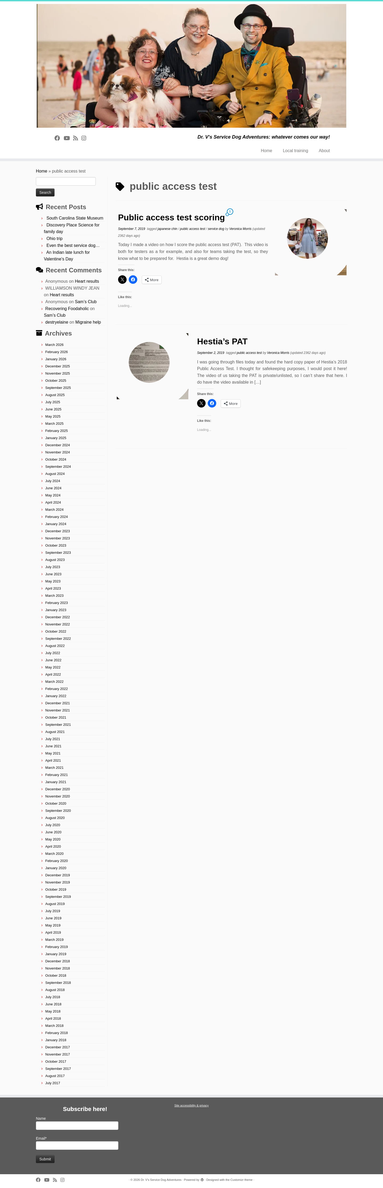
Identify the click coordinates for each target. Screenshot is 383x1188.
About (324, 150)
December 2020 (57, 789)
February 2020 (56, 861)
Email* (77, 1143)
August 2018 (55, 990)
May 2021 (52, 753)
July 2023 (52, 567)
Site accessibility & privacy (191, 1105)
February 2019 (56, 947)
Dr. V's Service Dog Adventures (161, 1179)
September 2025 (58, 388)
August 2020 (55, 818)
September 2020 (58, 811)
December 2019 (57, 875)
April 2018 (53, 1018)
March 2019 (54, 940)
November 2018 (57, 968)
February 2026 (56, 352)
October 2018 (55, 975)
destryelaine (56, 322)
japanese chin (167, 229)
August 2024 (55, 474)
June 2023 (53, 574)
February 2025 (56, 431)
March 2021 (54, 768)
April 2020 (53, 846)
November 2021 (57, 710)
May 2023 (52, 581)
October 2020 (55, 803)
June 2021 (53, 746)
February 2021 (56, 775)
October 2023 (55, 545)
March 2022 (54, 682)
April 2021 (53, 760)
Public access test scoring (171, 217)
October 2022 (55, 631)
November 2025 (57, 373)
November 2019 (57, 882)
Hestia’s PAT (222, 341)
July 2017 (52, 1083)
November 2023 (57, 538)
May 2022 (52, 667)
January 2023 (55, 610)
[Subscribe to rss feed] (77, 138)
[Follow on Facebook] (59, 138)
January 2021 (55, 782)
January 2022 (55, 696)
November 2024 (57, 452)
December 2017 (57, 1047)
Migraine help (88, 322)
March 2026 (54, 345)
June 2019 (53, 918)
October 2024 (55, 459)
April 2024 (53, 502)
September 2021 (58, 725)
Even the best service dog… (73, 245)
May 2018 (52, 1011)
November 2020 (57, 796)
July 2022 (52, 653)
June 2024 (53, 488)
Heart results (87, 281)
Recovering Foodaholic (67, 308)
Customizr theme (241, 1179)
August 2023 (55, 560)
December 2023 (57, 531)
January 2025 (55, 438)
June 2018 (53, 1004)
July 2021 (52, 739)
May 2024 (52, 495)
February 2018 (56, 1033)
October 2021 (55, 717)
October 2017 (55, 1061)
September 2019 (58, 897)
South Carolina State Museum (75, 218)
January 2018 (55, 1040)
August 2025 (55, 395)
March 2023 (54, 596)
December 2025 (57, 366)
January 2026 (55, 359)
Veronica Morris (240, 229)
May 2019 (52, 925)
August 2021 (55, 732)
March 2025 (54, 424)
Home (266, 150)
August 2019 (55, 904)
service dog (216, 229)
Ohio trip (55, 238)
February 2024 (56, 517)
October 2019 (55, 889)
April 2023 (53, 588)
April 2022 (53, 674)
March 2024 (54, 510)
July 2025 (52, 402)
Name (77, 1123)
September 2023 (58, 553)
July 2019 (52, 911)
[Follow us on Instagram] (85, 138)
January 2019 (55, 954)
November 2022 (57, 624)
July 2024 (52, 481)
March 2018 (54, 1026)
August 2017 (55, 1076)
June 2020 (53, 832)
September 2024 (58, 467)
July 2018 (52, 997)
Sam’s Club (86, 301)
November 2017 (57, 1054)
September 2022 (58, 639)
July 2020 (52, 825)
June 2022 (53, 660)
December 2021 (57, 703)
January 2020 (55, 868)
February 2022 (56, 689)
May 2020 (52, 839)
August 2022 (55, 646)
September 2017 (58, 1069)
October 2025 (55, 381)
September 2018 (58, 983)
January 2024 (55, 524)
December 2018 (57, 961)
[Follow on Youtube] (68, 138)
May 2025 (52, 416)
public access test (193, 229)
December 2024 (57, 445)
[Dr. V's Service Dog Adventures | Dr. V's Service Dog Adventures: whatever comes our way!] (191, 66)
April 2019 (53, 932)
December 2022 (57, 617)
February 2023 (56, 603)
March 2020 (54, 854)
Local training (295, 150)
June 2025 (53, 409)
